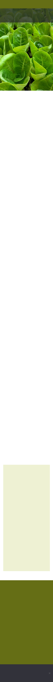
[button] (48, 19)
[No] (49, 673)
